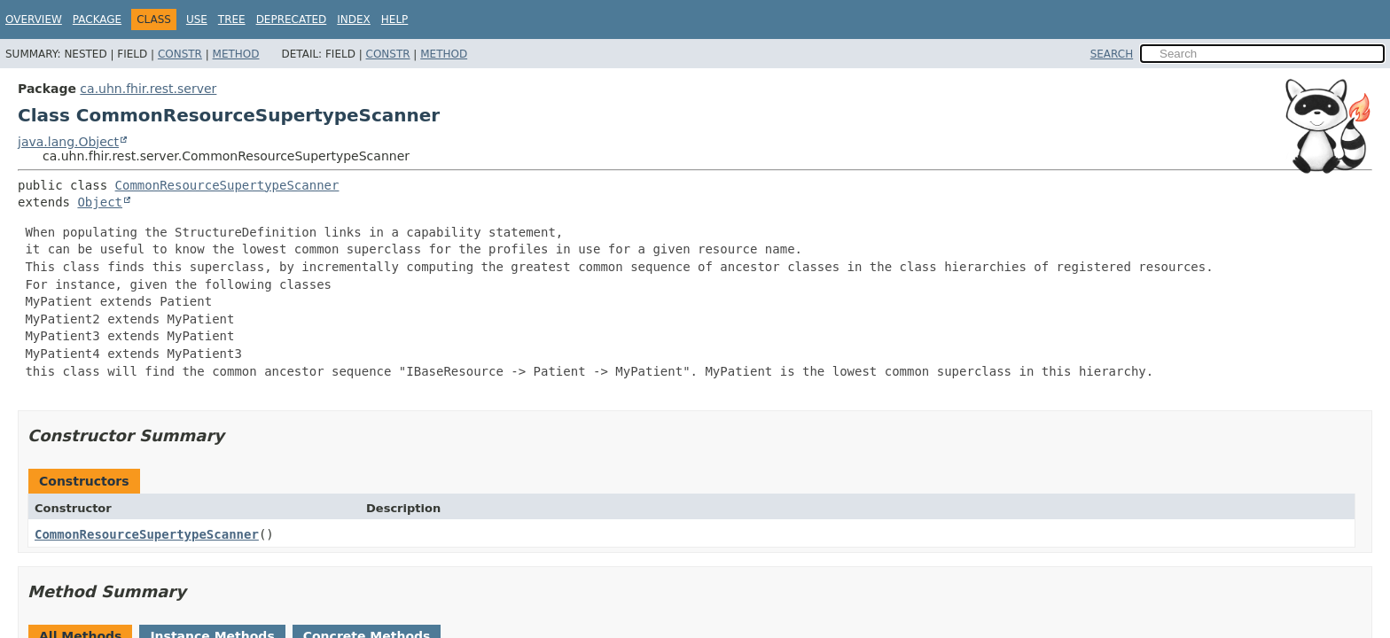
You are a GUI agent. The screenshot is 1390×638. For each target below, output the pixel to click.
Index (354, 19)
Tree (232, 19)
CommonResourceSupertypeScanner (227, 185)
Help (395, 19)
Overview (33, 19)
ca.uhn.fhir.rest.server (148, 89)
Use (196, 19)
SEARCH (1112, 54)
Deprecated (291, 19)
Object (99, 202)
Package (97, 19)
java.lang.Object (68, 142)
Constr (180, 54)
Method (236, 54)
